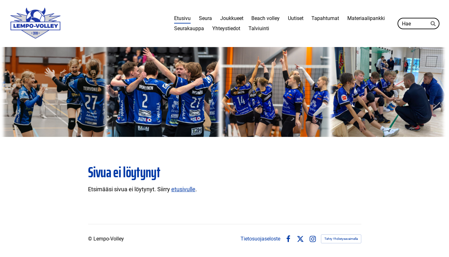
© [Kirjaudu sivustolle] (90, 239)
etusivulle (183, 189)
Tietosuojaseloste (260, 238)
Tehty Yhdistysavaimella (341, 238)
